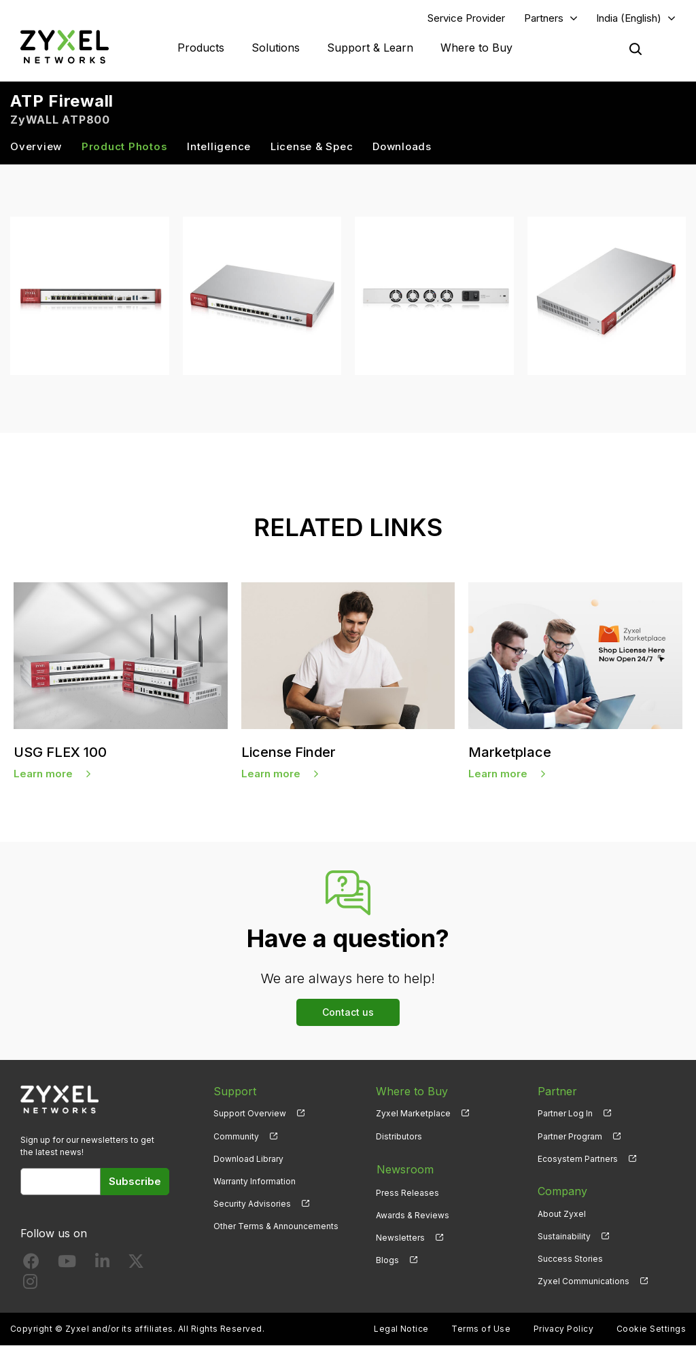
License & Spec (312, 147)
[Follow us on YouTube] (67, 1265)
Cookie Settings (651, 1329)
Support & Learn (370, 47)
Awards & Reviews (412, 1214)
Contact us (348, 1012)
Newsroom (404, 1168)
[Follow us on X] (136, 1265)
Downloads (402, 147)
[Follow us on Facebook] (31, 1265)
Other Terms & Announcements (275, 1227)
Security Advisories (252, 1204)
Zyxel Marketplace (413, 1114)
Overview (36, 147)
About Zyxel (562, 1214)
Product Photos (125, 147)
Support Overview (249, 1114)
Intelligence (219, 147)
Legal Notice (401, 1329)
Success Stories (570, 1259)
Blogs (387, 1259)
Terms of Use (480, 1329)
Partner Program (570, 1136)
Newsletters (400, 1237)
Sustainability (564, 1237)
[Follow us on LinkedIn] (102, 1265)
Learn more (43, 774)
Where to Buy (476, 47)
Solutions (275, 47)
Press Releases (407, 1191)
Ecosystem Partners (578, 1159)
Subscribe (135, 1181)
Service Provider (466, 18)
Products (200, 47)
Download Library (248, 1159)
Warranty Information (254, 1182)
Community (236, 1136)
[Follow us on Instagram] (30, 1285)
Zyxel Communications (583, 1282)
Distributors (399, 1136)
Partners (543, 18)
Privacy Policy (564, 1329)
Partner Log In (565, 1114)
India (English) (628, 18)
